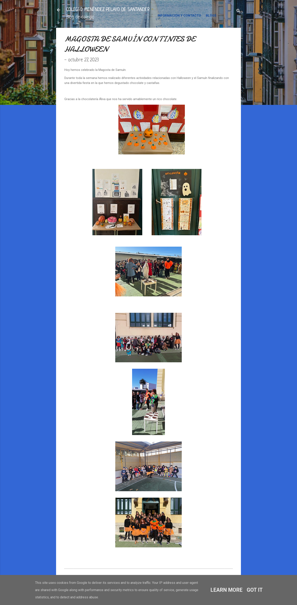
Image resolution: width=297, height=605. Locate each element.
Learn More (226, 590)
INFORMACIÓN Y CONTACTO (179, 15)
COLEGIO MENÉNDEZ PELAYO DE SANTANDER (108, 9)
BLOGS (211, 15)
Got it (255, 590)
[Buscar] (238, 11)
